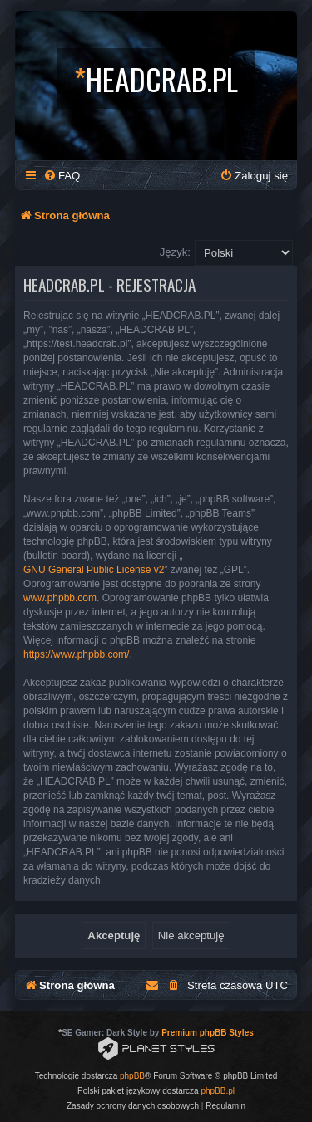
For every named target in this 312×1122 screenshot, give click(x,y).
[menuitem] (61, 176)
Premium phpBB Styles (207, 1032)
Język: (175, 252)
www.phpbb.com (60, 598)
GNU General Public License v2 (93, 570)
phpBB (132, 1075)
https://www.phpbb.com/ (76, 654)
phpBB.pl (218, 1090)
